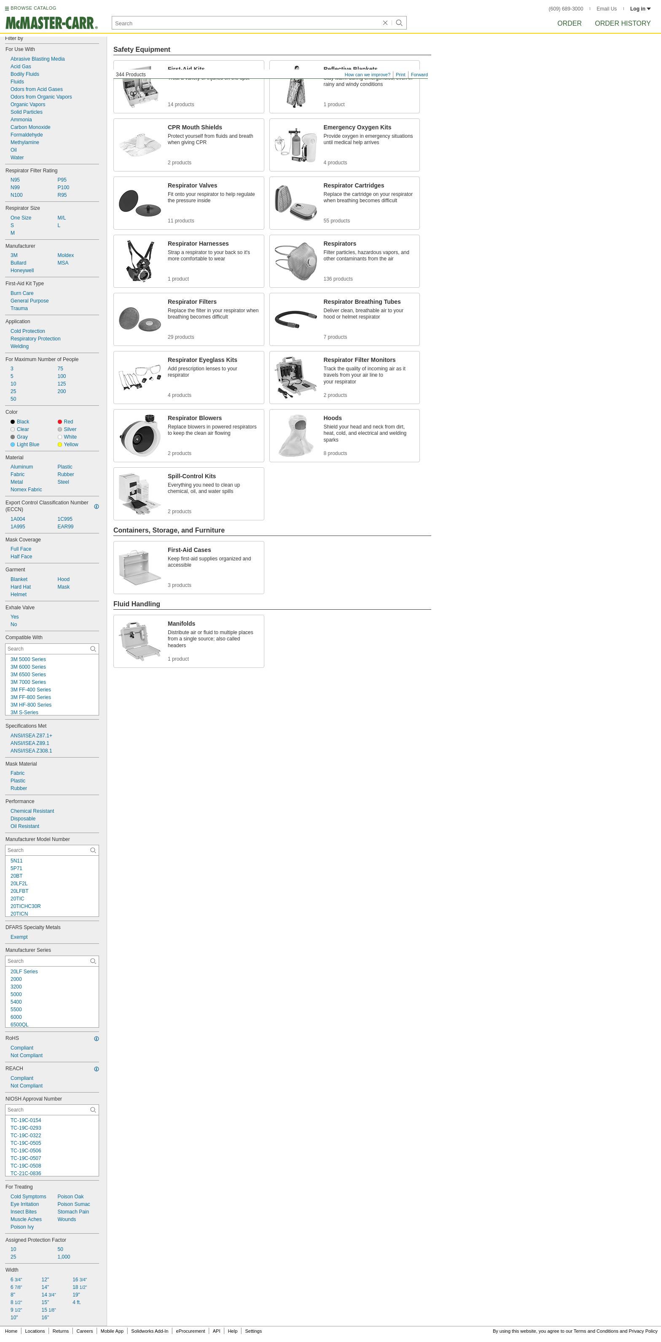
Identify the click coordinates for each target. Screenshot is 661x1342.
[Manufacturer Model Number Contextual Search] (52, 850)
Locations (35, 1331)
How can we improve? (367, 74)
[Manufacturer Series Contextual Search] (52, 961)
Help (233, 1331)
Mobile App (112, 1331)
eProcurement (190, 1331)
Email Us (607, 9)
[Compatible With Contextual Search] (52, 648)
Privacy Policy (643, 1331)
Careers (84, 1331)
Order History (623, 23)
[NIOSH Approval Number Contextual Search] (52, 1109)
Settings (253, 1331)
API (216, 1331)
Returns (61, 1331)
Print (401, 74)
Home (11, 1331)
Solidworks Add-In (149, 1331)
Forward (419, 74)
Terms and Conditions (596, 1331)
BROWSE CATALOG (33, 8)
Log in (640, 9)
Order (569, 23)
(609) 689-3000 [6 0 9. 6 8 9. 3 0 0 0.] (566, 9)
